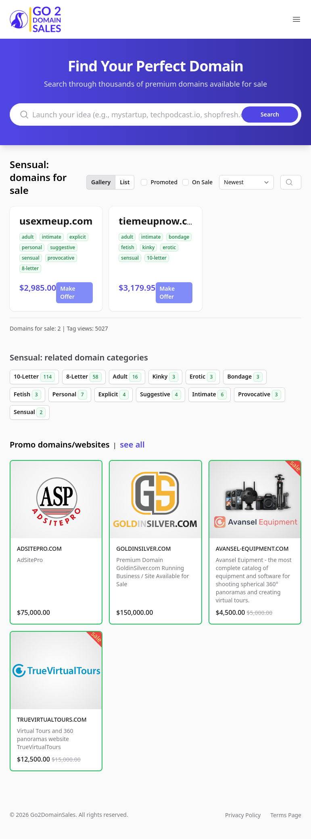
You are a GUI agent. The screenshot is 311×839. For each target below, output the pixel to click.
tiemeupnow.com (160, 220)
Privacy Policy (243, 815)
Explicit (113, 395)
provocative (61, 257)
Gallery (101, 182)
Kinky (165, 377)
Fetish (27, 395)
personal (32, 247)
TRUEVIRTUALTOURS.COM (52, 719)
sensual (31, 257)
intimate (51, 236)
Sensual (30, 412)
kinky (148, 247)
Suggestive (160, 395)
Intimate (209, 395)
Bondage (244, 377)
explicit (77, 236)
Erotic (203, 377)
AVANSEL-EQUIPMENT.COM (252, 548)
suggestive (62, 247)
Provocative (259, 395)
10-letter (157, 257)
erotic (169, 247)
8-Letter (83, 377)
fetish (127, 247)
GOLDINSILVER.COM (143, 548)
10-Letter (34, 377)
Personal (69, 395)
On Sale (202, 182)
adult (28, 236)
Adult (127, 377)
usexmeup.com (55, 220)
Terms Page (285, 815)
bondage (179, 236)
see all (132, 444)
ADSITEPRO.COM (39, 548)
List (124, 182)
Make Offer (67, 292)
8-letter (30, 268)
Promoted (163, 182)
